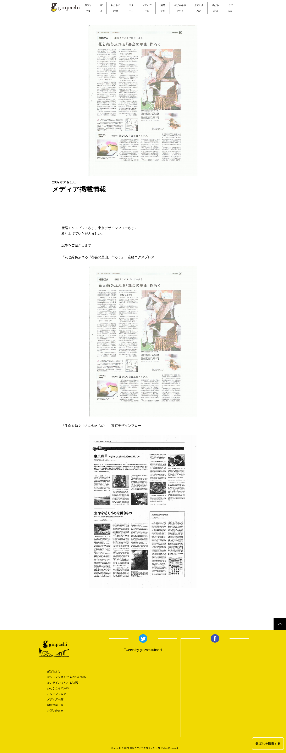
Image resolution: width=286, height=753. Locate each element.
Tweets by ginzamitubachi (143, 650)
